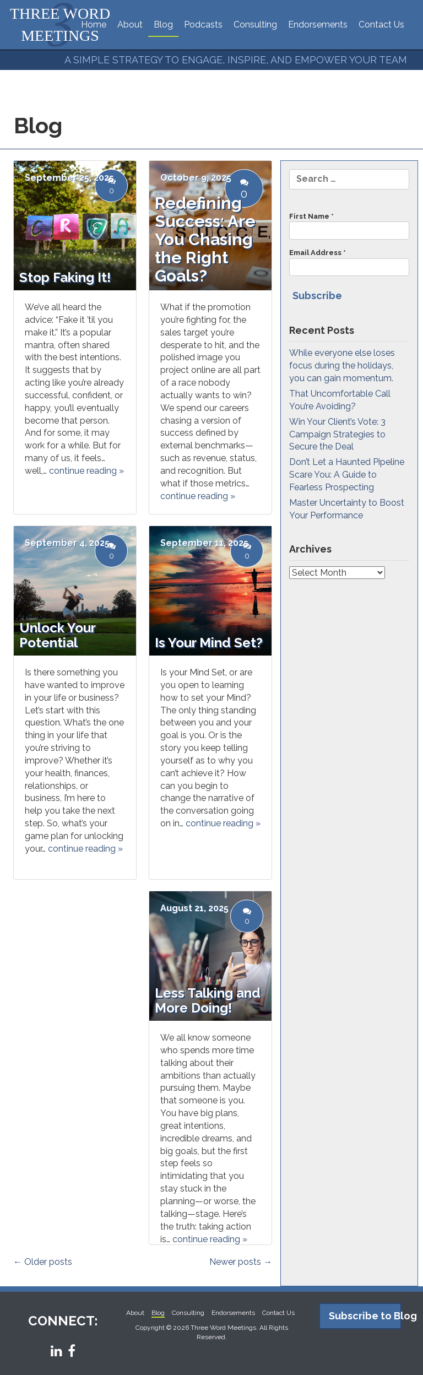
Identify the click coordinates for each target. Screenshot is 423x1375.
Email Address (349, 262)
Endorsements (318, 24)
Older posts (42, 1262)
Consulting (255, 24)
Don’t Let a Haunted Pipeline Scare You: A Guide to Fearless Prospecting (346, 474)
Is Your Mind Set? (209, 643)
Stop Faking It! (65, 277)
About (130, 24)
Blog (163, 24)
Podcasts (203, 24)
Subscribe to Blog (365, 1316)
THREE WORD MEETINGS (60, 24)
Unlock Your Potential (57, 635)
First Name (349, 226)
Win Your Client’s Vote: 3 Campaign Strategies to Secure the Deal (337, 434)
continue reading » (197, 496)
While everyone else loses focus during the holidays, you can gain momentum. (342, 365)
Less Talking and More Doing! (208, 1000)
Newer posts (240, 1262)
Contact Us (381, 24)
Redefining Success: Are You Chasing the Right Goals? (205, 239)
